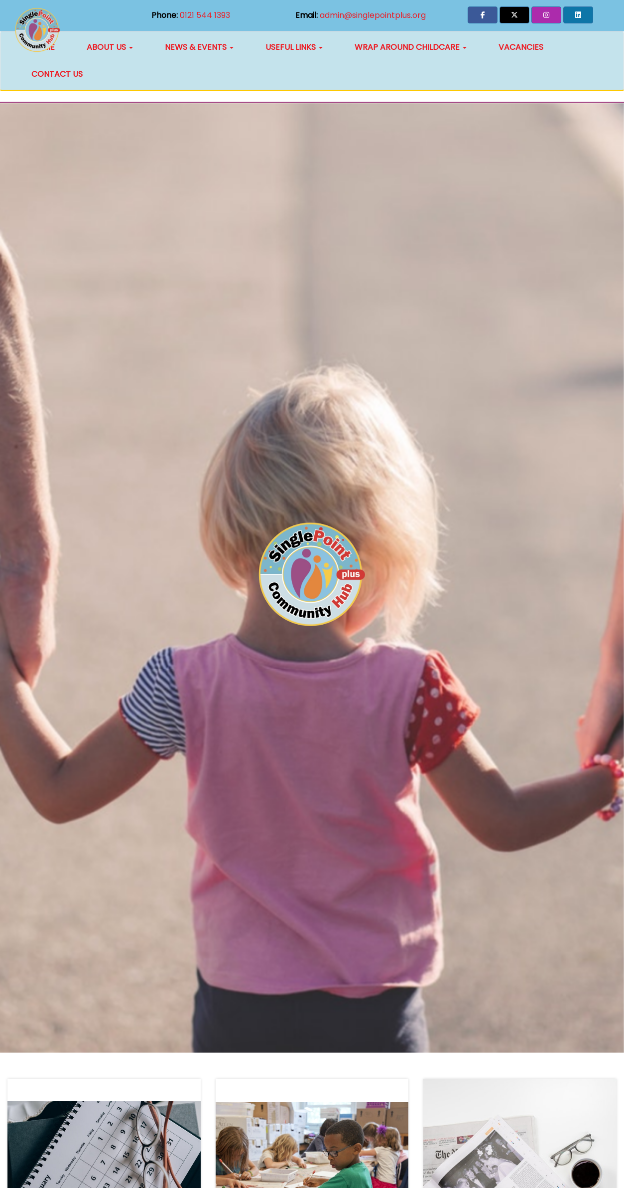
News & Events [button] (199, 47)
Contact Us (57, 74)
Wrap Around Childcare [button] (411, 47)
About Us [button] (110, 47)
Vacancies (521, 47)
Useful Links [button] (294, 47)
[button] (483, 14)
